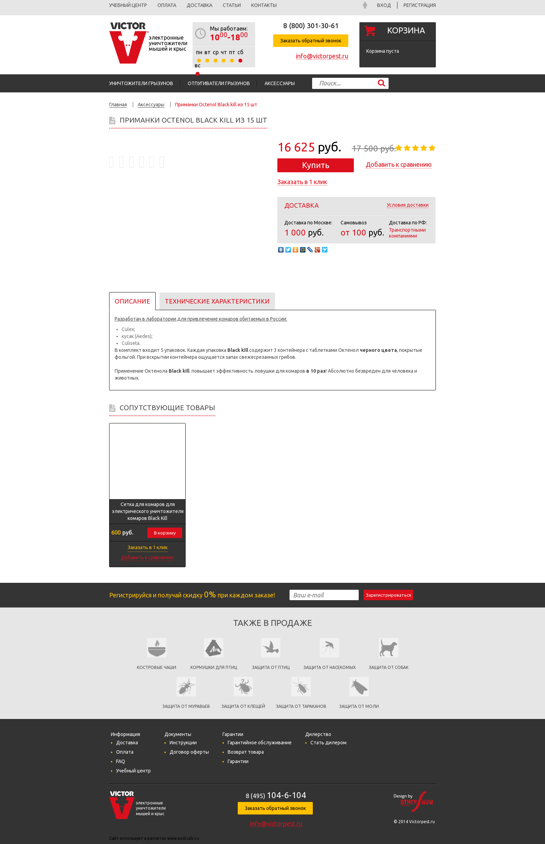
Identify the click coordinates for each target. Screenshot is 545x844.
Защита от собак (388, 667)
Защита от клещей (243, 706)
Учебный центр (128, 5)
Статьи (232, 5)
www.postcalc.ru (183, 838)
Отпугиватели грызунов (219, 83)
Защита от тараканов (301, 706)
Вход (384, 5)
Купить (316, 165)
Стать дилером (328, 742)
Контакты (264, 5)
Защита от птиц (271, 667)
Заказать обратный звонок (310, 40)
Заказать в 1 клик (302, 181)
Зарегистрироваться (388, 595)
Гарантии (238, 761)
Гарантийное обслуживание (260, 742)
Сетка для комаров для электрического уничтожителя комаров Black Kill (148, 511)
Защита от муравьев (186, 706)
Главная (118, 104)
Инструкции (183, 742)
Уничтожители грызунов (141, 83)
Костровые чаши (156, 667)
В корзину (165, 533)
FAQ (120, 761)
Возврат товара (246, 752)
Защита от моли (359, 706)
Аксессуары (280, 83)
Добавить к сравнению (399, 164)
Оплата (166, 5)
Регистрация (420, 5)
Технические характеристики (217, 301)
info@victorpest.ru (322, 55)
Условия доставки (408, 205)
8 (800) (311, 26)
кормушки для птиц (213, 667)
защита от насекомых (329, 667)
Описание (132, 301)
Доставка (199, 5)
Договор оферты (189, 752)
